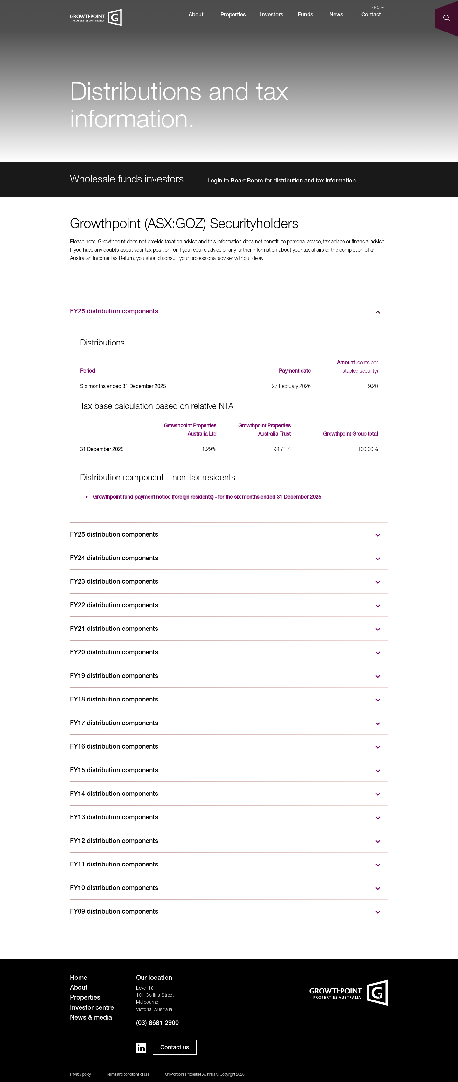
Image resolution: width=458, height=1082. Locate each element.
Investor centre (92, 1008)
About (196, 20)
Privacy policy (80, 1075)
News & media (91, 1018)
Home (78, 978)
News (336, 20)
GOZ (378, 8)
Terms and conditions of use (128, 1075)
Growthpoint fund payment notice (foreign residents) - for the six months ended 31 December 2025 (207, 497)
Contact (371, 20)
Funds (305, 20)
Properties (233, 20)
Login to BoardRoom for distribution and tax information (281, 181)
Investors (271, 20)
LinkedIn (141, 1048)
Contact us (174, 1048)
